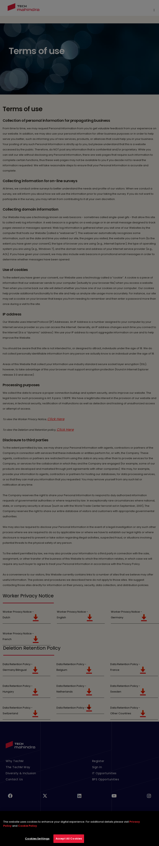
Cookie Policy (27, 828)
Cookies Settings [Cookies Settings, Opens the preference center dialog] (37, 841)
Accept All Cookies (69, 841)
